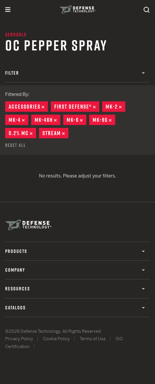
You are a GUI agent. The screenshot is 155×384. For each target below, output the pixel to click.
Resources (75, 288)
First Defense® (76, 107)
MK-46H (47, 120)
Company (75, 269)
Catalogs (75, 307)
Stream (55, 133)
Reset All (15, 145)
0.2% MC (22, 133)
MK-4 (18, 120)
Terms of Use (93, 338)
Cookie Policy (56, 338)
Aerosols (16, 34)
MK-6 (76, 120)
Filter (75, 72)
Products (75, 251)
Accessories (28, 107)
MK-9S (104, 120)
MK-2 (115, 107)
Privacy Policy (19, 338)
